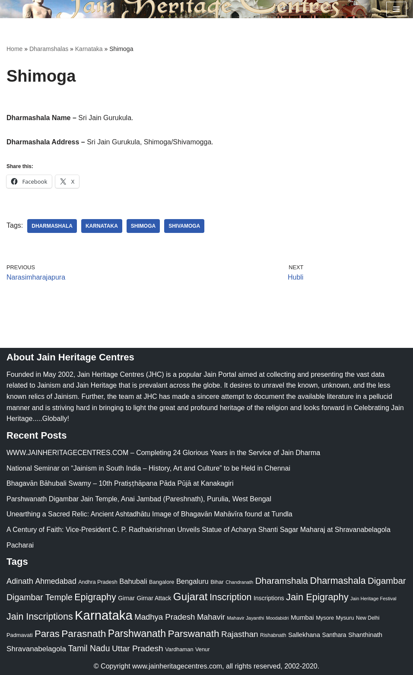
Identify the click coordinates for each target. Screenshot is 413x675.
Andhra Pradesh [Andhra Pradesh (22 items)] (97, 582)
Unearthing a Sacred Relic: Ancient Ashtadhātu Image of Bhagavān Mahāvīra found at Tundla (149, 514)
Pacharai (20, 545)
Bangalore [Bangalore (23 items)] (161, 582)
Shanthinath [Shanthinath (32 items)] (365, 634)
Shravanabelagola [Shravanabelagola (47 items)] (36, 649)
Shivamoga (184, 226)
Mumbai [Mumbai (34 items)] (302, 617)
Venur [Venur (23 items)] (202, 649)
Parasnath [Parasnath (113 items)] (83, 633)
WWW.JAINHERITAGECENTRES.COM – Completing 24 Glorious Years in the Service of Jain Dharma (163, 452)
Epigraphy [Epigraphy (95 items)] (95, 597)
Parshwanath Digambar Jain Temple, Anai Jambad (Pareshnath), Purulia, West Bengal (138, 499)
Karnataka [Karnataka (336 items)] (104, 615)
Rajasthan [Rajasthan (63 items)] (239, 634)
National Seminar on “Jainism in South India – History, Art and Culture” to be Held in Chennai (148, 468)
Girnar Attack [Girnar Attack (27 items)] (154, 598)
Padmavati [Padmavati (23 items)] (19, 635)
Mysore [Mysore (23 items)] (325, 618)
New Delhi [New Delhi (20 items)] (367, 618)
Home (14, 48)
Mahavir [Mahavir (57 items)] (211, 616)
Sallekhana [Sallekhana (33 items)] (304, 634)
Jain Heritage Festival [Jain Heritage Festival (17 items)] (373, 598)
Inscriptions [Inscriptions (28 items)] (269, 598)
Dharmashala (52, 226)
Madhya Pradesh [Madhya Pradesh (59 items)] (164, 616)
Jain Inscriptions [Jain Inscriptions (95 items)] (39, 616)
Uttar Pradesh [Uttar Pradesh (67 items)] (137, 648)
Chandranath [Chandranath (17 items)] (239, 582)
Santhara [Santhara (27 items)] (334, 634)
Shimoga (143, 226)
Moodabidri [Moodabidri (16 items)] (277, 618)
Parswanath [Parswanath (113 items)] (193, 633)
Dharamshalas (48, 48)
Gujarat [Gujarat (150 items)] (190, 596)
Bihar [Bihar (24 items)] (217, 582)
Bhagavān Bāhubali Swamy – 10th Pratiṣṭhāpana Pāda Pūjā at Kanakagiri (119, 483)
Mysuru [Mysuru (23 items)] (345, 618)
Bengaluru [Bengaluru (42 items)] (192, 581)
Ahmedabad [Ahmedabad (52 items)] (55, 581)
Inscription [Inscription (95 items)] (231, 597)
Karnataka (89, 48)
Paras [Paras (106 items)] (47, 633)
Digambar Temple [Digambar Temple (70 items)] (39, 597)
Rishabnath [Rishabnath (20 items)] (273, 635)
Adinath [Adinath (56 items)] (19, 581)
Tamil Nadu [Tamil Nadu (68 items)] (89, 648)
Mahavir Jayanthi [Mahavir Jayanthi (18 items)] (245, 618)
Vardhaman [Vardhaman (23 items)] (179, 649)
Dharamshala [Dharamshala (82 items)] (281, 581)
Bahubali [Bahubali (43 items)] (133, 581)
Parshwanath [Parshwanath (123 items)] (137, 633)
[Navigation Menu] (396, 9)
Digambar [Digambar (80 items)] (387, 581)
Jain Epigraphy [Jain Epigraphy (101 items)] (317, 597)
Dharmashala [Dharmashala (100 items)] (337, 580)
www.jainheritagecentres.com (177, 666)
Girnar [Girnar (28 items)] (126, 598)
